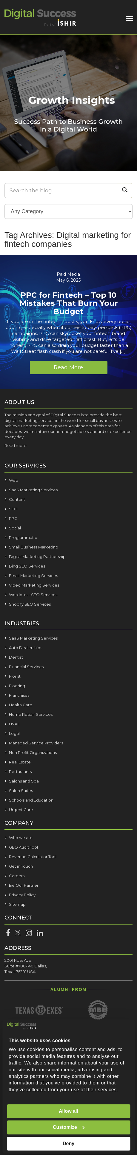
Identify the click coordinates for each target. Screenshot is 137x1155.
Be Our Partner (24, 885)
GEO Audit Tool (23, 847)
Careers (16, 875)
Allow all (68, 1111)
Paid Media (68, 274)
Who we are (21, 837)
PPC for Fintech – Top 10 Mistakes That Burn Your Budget (68, 303)
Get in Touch (21, 866)
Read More (68, 367)
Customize (69, 1127)
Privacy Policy (22, 894)
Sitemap (17, 904)
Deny (68, 1143)
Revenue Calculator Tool (32, 856)
